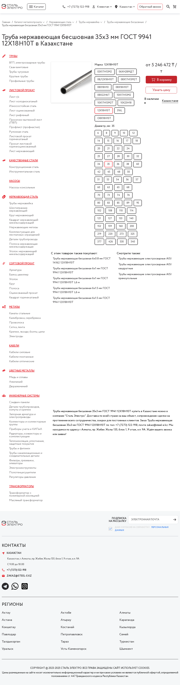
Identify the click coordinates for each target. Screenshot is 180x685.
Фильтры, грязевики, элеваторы (21, 462)
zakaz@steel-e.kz (17, 575)
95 (137, 203)
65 (118, 187)
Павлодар (9, 634)
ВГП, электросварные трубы (27, 62)
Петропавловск (72, 634)
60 (98, 187)
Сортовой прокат (21, 263)
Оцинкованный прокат (23, 293)
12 (133, 133)
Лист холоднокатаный (23, 101)
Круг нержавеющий (21, 215)
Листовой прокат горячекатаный (20, 138)
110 (121, 210)
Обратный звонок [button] (150, 7)
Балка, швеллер (18, 274)
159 (110, 226)
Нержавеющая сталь (23, 197)
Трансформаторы (21, 486)
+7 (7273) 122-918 (78, 7)
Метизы (14, 307)
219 (99, 234)
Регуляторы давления (22, 477)
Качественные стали (23, 160)
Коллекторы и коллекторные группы (27, 423)
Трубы (13, 56)
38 (127, 164)
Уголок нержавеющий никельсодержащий (23, 253)
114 (131, 210)
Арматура (15, 270)
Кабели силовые (19, 352)
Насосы (14, 181)
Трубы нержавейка (21, 203)
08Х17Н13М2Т (129, 79)
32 (137, 156)
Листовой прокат (22, 90)
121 (99, 218)
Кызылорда (127, 627)
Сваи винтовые (18, 67)
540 (133, 241)
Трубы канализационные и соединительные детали (25, 454)
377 (99, 241)
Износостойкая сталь (22, 106)
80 (98, 203)
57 (137, 179)
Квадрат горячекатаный (24, 297)
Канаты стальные (19, 313)
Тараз (65, 641)
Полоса (14, 288)
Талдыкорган (11, 641)
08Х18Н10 (103, 87)
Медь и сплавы (18, 377)
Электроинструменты (22, 468)
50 (128, 172)
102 (99, 210)
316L (119, 110)
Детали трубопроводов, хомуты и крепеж (24, 408)
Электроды (16, 336)
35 (108, 164)
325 (132, 234)
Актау (6, 612)
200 (132, 226)
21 (108, 148)
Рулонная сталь (18, 131)
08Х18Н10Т (122, 87)
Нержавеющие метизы (23, 227)
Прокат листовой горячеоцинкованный (22, 145)
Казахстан (126, 7)
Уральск (7, 649)
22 (118, 148)
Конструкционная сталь (24, 167)
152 (99, 226)
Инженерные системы (24, 396)
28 (118, 156)
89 (128, 203)
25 (98, 156)
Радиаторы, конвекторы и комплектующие (25, 435)
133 (120, 218)
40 (137, 164)
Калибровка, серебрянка (25, 318)
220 (110, 234)
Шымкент (126, 649)
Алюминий (15, 381)
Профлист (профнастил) (24, 127)
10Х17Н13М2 (124, 95)
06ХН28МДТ (126, 72)
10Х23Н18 (125, 103)
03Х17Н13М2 (104, 72)
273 (122, 234)
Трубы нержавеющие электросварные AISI (145, 259)
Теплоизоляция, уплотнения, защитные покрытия (26, 442)
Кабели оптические (21, 361)
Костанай (67, 627)
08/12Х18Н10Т (105, 79)
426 (110, 241)
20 (98, 148)
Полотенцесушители (22, 472)
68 (128, 187)
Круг (12, 283)
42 (98, 172)
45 (108, 172)
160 (121, 226)
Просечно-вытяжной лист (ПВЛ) (25, 121)
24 (128, 148)
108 (110, 210)
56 (127, 179)
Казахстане (170, 101)
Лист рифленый (19, 115)
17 (127, 141)
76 (128, 195)
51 (98, 179)
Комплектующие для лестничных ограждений (24, 233)
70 (98, 195)
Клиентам (103, 7)
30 (128, 156)
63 (108, 187)
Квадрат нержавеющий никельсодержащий (23, 221)
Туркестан (126, 641)
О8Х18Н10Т (104, 118)
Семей (123, 634)
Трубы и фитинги (19, 448)
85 (118, 203)
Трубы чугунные (19, 72)
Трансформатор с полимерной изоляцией (24, 494)
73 (108, 195)
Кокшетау (9, 627)
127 (110, 218)
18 (136, 141)
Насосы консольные (22, 187)
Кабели (14, 346)
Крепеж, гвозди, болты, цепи (27, 331)
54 (117, 179)
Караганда (126, 620)
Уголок (13, 279)
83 (108, 203)
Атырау (66, 620)
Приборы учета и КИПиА (25, 429)
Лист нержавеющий (21, 151)
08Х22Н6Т (103, 95)
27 (108, 156)
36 (118, 164)
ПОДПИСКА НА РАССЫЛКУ (117, 520)
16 (117, 141)
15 (108, 141)
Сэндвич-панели (19, 402)
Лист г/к (14, 97)
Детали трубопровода (23, 239)
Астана (7, 620)
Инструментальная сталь (24, 171)
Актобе (66, 612)
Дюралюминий (18, 386)
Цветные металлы (21, 371)
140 (131, 218)
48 (118, 172)
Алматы (124, 612)
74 (118, 195)
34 (98, 164)
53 (108, 179)
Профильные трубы (21, 81)
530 (122, 241)
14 (98, 141)
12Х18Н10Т (103, 110)
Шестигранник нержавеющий (18, 209)
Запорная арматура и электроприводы (22, 416)
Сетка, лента (17, 327)
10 (124, 133)
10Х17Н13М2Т (105, 103)
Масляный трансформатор (26, 500)
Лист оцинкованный (22, 110)
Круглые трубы (18, 76)
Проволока (16, 322)
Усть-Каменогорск (73, 649)
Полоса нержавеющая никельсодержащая (23, 245)
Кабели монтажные (21, 356)
